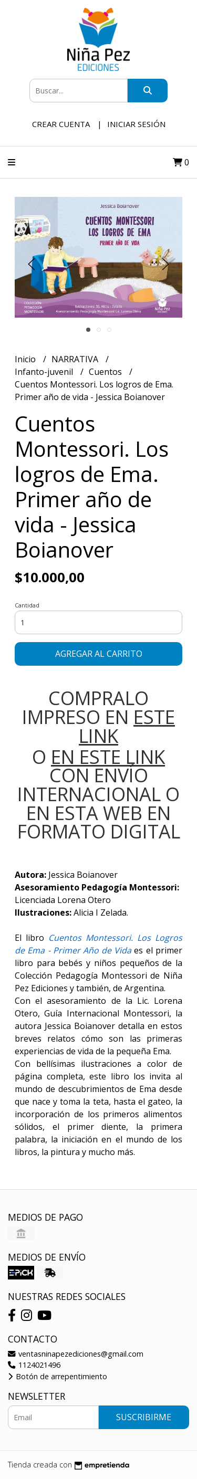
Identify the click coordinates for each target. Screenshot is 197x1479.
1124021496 (34, 1365)
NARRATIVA (75, 359)
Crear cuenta (61, 124)
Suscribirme (143, 1417)
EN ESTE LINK (108, 756)
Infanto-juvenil (45, 371)
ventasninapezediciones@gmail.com (75, 1354)
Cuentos (106, 371)
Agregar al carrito (98, 653)
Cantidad (27, 605)
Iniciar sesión (136, 124)
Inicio (26, 359)
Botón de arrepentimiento (57, 1376)
